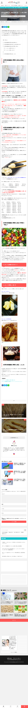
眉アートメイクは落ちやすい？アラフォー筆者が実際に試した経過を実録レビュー (13, 553)
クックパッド (6, 316)
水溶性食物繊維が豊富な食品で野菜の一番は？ (10, 46)
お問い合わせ (9, 658)
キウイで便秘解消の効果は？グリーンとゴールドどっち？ (12, 381)
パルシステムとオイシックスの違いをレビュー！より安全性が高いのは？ (20, 603)
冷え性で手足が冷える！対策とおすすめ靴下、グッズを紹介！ (20, 480)
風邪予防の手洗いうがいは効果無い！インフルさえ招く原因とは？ (20, 472)
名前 (2, 504)
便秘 (18, 16)
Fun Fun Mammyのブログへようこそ (14, 659)
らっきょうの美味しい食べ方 (9, 50)
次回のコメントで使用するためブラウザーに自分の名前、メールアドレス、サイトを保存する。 (14, 518)
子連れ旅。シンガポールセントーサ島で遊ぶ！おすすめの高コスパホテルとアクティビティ (13, 543)
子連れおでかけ (11, 532)
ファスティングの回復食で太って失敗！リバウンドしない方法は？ (7, 603)
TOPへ (24, 707)
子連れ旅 (2, 5)
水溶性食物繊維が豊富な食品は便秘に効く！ (10, 42)
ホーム (3, 707)
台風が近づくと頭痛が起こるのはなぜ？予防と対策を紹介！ (20, 464)
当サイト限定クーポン (17, 532)
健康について (14, 16)
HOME (3, 21)
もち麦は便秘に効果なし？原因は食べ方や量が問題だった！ (7, 615)
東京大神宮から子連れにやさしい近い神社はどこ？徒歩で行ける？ (12, 556)
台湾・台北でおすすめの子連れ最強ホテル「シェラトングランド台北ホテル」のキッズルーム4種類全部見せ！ (13, 549)
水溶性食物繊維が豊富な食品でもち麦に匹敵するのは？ (12, 44)
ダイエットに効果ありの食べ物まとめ (8, 379)
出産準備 (22, 532)
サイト (3, 513)
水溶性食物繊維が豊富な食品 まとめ (9, 54)
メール (3, 508)
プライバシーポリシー (17, 658)
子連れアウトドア (7, 5)
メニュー (17, 707)
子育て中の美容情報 (14, 5)
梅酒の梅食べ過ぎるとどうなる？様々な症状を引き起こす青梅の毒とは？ (20, 615)
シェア (10, 707)
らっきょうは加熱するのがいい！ (10, 48)
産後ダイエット (20, 5)
